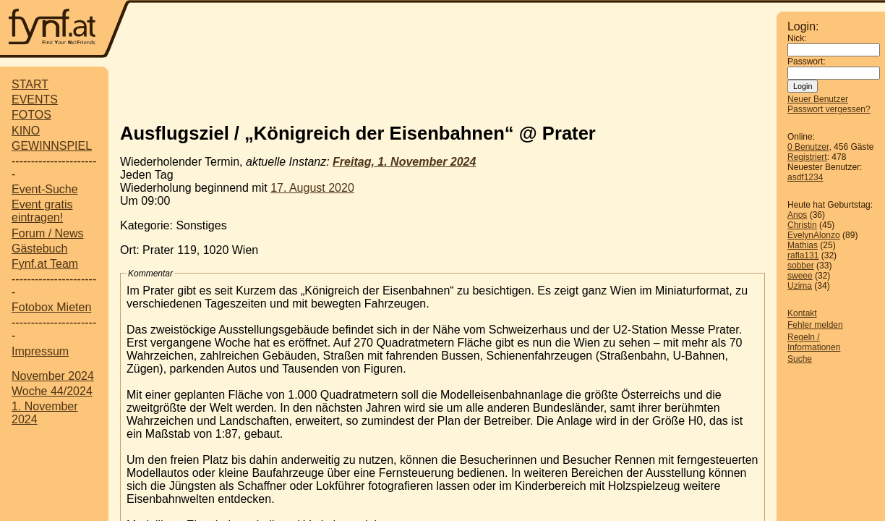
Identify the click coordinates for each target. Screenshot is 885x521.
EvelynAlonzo (813, 235)
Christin (802, 225)
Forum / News (48, 233)
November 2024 (53, 376)
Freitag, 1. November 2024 (404, 162)
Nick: (797, 38)
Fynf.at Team (45, 264)
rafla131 (802, 255)
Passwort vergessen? (829, 109)
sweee (800, 276)
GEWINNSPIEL (52, 146)
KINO (26, 130)
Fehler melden (815, 325)
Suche (799, 359)
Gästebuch (39, 248)
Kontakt (802, 313)
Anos (797, 215)
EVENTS (35, 99)
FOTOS (31, 115)
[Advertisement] (453, 30)
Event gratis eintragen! (42, 211)
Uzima (799, 286)
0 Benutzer (808, 147)
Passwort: (806, 61)
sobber (800, 265)
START (30, 84)
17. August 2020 (312, 188)
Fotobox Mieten (51, 307)
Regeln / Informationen (813, 342)
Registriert (807, 157)
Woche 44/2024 (52, 391)
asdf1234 (805, 177)
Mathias (802, 245)
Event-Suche (45, 189)
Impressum (40, 351)
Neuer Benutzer (817, 99)
